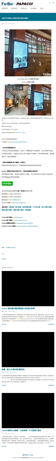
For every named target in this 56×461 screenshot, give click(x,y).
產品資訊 (14, 8)
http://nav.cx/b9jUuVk (19, 202)
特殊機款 (28, 210)
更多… (42, 8)
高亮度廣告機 (27, 207)
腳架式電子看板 (7, 210)
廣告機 (11, 207)
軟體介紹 (24, 8)
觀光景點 (13, 247)
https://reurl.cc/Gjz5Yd (20, 132)
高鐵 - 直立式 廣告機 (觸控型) (13, 369)
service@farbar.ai (15, 200)
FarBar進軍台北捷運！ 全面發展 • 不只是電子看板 (21, 430)
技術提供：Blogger (28, 455)
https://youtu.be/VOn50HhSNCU (18, 142)
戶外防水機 (36, 207)
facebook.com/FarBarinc (25, 223)
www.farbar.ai (18, 217)
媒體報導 (5, 8)
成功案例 (33, 8)
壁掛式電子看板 (18, 210)
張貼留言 (4, 259)
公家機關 (8, 247)
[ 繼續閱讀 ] (51, 324)
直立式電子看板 (46, 207)
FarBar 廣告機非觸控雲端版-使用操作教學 (18, 308)
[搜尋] (50, 3)
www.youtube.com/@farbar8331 (27, 226)
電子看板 (18, 207)
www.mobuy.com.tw (20, 220)
